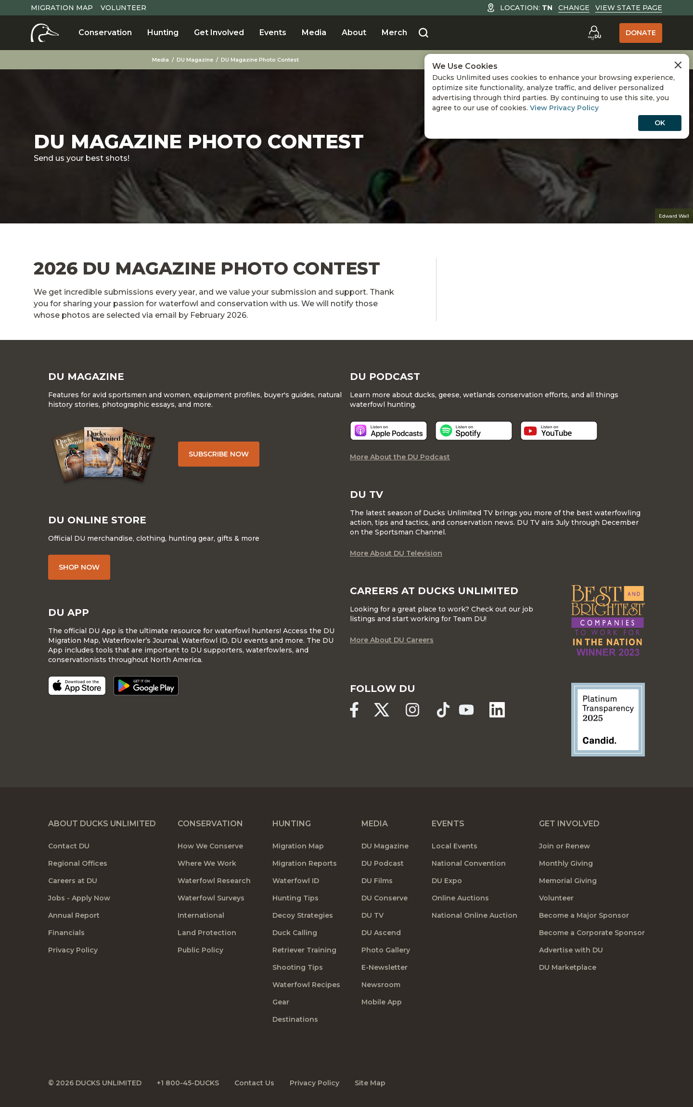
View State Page (628, 7)
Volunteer (123, 7)
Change (574, 7)
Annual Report (74, 915)
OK (659, 122)
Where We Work (207, 863)
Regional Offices (77, 863)
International (201, 915)
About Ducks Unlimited (102, 823)
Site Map (370, 1083)
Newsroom (380, 984)
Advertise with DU (571, 950)
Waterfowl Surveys (211, 898)
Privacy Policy (73, 950)
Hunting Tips (295, 898)
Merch (394, 32)
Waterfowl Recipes (306, 984)
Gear (280, 1002)
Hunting (163, 32)
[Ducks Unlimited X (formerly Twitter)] (381, 709)
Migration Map (62, 7)
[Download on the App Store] (77, 685)
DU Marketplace (567, 967)
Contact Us (254, 1083)
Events (272, 32)
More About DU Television (396, 553)
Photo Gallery (385, 950)
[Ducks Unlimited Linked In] (497, 709)
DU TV (372, 915)
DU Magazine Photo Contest (260, 59)
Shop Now (79, 567)
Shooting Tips (297, 967)
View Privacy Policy (564, 108)
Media (314, 32)
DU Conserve (384, 898)
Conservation (105, 32)
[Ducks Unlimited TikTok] (443, 709)
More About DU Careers (392, 640)
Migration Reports (304, 863)
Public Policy (200, 950)
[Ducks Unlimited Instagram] (412, 709)
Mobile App (381, 1002)
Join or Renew (564, 846)
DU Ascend (381, 932)
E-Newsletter (384, 967)
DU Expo (447, 880)
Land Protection (207, 932)
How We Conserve (210, 846)
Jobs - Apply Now (79, 898)
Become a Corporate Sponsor (592, 932)
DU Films (377, 880)
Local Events (454, 846)
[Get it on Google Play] (146, 685)
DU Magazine (195, 59)
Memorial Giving (568, 880)
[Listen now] (388, 431)
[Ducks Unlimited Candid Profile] (608, 719)
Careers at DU (72, 880)
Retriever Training (304, 950)
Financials (66, 932)
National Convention (469, 863)
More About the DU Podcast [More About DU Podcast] (400, 457)
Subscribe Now (219, 454)
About (354, 32)
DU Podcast (382, 863)
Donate (641, 32)
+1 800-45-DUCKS (188, 1083)
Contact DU (69, 846)
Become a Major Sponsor (584, 915)
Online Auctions (460, 898)
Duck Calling (294, 932)
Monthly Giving (566, 863)
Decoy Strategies (302, 915)
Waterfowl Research (214, 880)
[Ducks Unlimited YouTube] (466, 709)
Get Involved (219, 32)
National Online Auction (474, 915)
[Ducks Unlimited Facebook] (354, 709)
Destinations (295, 1019)
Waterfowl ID (295, 880)
